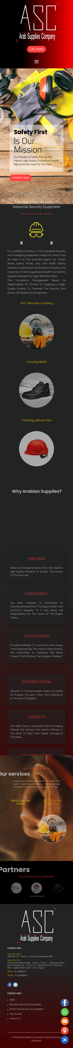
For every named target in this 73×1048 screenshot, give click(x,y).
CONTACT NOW (20, 177)
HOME (12, 1000)
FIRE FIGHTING (15, 1014)
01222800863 (21, 975)
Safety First (30, 132)
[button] (65, 1040)
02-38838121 (20, 971)
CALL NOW (36, 49)
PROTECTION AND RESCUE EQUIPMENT (26, 1009)
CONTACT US (14, 1018)
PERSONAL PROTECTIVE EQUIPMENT (25, 1004)
